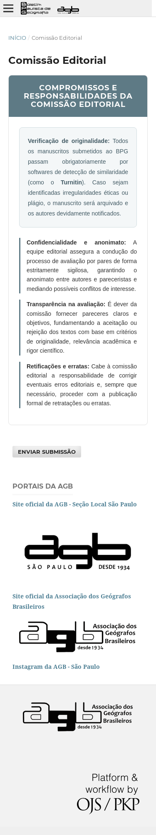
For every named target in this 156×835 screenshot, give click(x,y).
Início (17, 37)
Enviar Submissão (47, 451)
